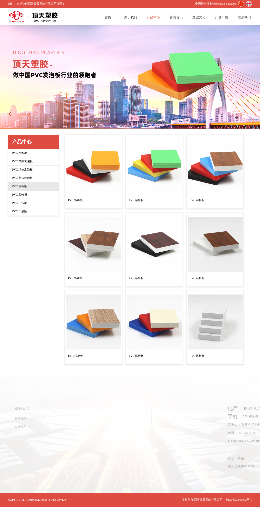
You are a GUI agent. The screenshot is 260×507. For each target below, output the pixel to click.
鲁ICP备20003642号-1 (238, 499)
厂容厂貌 (221, 17)
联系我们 (244, 17)
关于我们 (130, 17)
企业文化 (198, 17)
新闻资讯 (176, 17)
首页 (108, 17)
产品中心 (153, 17)
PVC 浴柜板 (75, 200)
